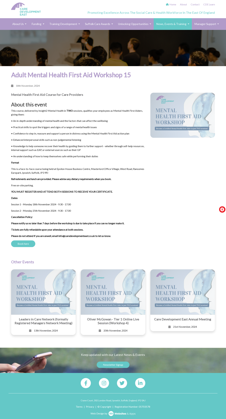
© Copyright (104, 406)
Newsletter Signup (113, 364)
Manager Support (205, 24)
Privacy (90, 406)
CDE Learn (209, 4)
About (183, 4)
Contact (195, 4)
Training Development (63, 24)
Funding (36, 24)
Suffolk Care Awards (98, 24)
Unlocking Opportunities (133, 24)
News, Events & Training (174, 24)
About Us (18, 24)
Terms (79, 406)
